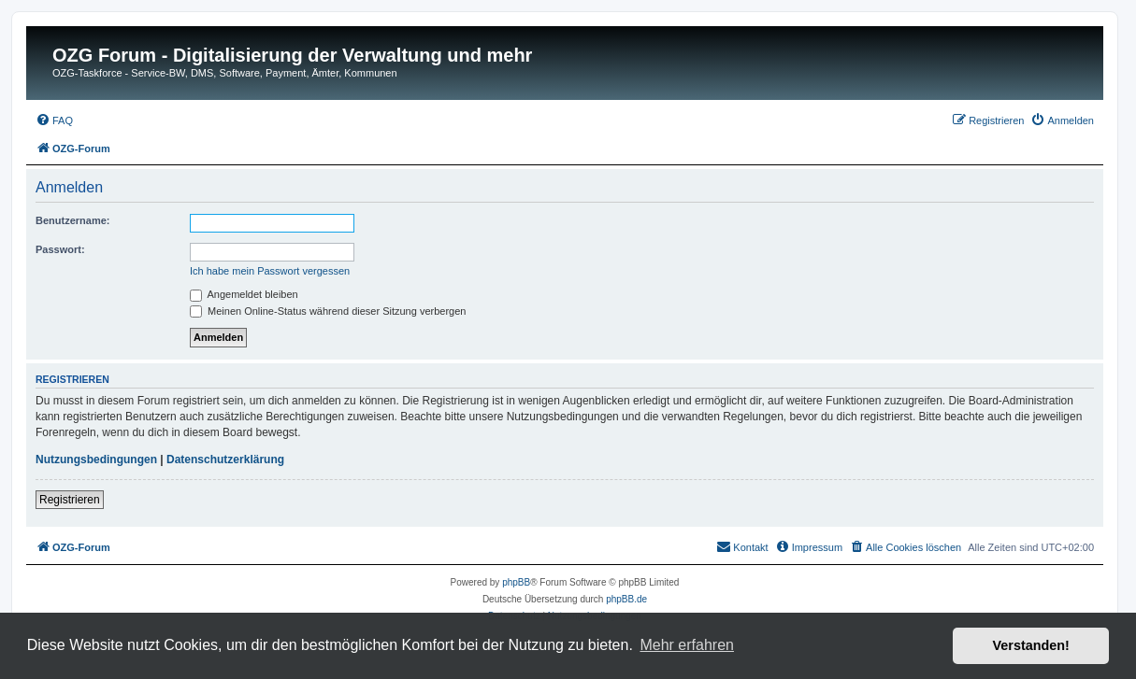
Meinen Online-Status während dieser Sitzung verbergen (328, 311)
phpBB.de (626, 599)
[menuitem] (54, 120)
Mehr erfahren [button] (687, 645)
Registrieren (69, 499)
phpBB (516, 582)
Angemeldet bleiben (244, 294)
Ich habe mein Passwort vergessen (270, 270)
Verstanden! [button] (1031, 645)
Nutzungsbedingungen (96, 459)
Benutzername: (72, 220)
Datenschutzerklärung (225, 459)
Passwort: (60, 249)
